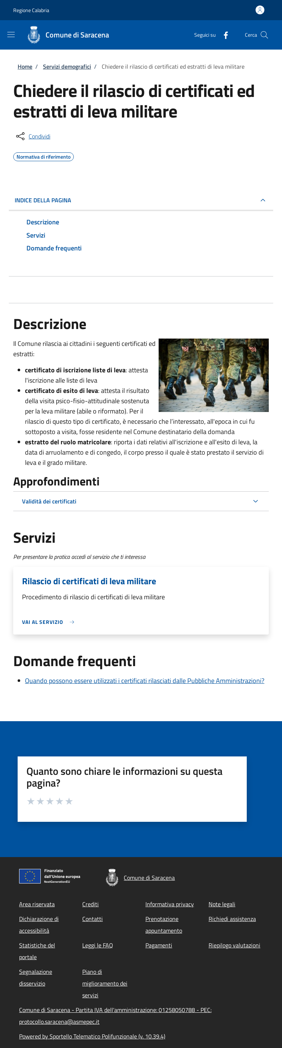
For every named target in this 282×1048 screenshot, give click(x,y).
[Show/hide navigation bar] (11, 34)
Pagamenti (158, 945)
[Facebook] (223, 35)
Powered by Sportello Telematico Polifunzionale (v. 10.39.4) (92, 1036)
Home (25, 66)
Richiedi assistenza (232, 918)
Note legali (222, 904)
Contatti (92, 918)
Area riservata (37, 904)
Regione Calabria (31, 10)
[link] (50, 622)
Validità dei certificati (49, 501)
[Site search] (264, 34)
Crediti (90, 904)
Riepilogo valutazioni (234, 945)
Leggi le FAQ (97, 945)
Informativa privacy (169, 904)
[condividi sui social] (32, 136)
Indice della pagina (43, 200)
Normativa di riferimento (43, 156)
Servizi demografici (67, 66)
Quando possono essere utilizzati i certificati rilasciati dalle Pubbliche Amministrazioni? (144, 681)
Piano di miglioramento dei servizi (104, 983)
